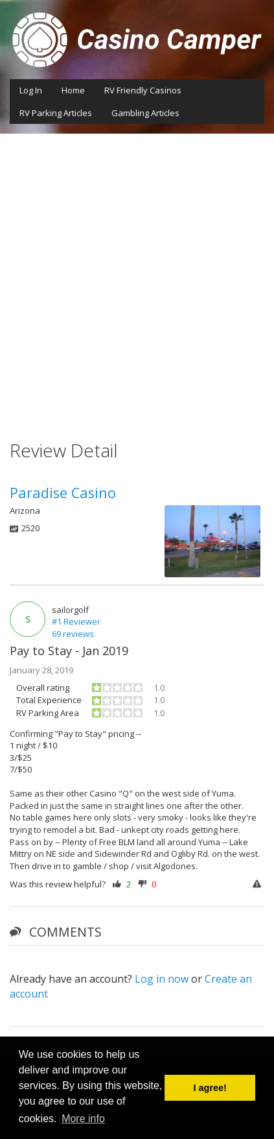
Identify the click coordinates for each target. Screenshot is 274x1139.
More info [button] (83, 1118)
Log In (30, 90)
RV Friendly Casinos (142, 90)
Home (73, 90)
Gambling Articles (145, 113)
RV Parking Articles (55, 113)
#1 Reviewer (76, 621)
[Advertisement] (137, 277)
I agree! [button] (210, 1088)
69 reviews (73, 634)
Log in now (161, 979)
